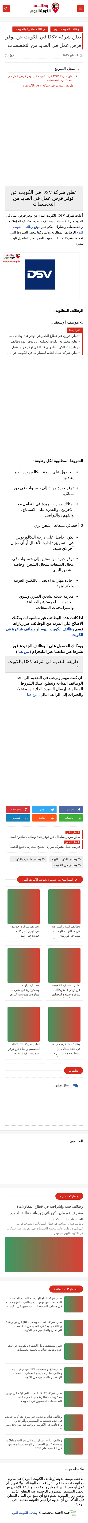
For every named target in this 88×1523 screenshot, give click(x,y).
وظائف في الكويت (67, 865)
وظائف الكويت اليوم (67, 29)
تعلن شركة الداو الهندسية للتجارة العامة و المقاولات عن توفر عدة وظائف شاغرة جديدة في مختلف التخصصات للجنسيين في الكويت (33, 1302)
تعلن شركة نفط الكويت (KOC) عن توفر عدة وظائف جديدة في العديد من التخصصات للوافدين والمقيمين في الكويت (34, 1326)
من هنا (23, 651)
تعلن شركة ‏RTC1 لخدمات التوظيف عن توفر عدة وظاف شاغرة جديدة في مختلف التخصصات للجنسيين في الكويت (34, 1397)
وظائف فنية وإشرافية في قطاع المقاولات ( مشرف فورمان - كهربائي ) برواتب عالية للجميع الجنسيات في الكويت (46, 1212)
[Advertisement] (44, 139)
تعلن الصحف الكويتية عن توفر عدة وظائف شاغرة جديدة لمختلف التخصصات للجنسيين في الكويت (65, 994)
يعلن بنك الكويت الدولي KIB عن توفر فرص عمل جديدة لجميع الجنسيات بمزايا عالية (42, 347)
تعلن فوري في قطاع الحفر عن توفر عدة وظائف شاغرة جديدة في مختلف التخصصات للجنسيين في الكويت (42, 336)
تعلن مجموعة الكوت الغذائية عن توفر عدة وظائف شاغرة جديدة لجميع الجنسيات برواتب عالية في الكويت (42, 341)
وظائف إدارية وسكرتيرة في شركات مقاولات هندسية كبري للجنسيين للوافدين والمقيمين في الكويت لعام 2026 (34, 1444)
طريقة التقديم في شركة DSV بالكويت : (48, 85)
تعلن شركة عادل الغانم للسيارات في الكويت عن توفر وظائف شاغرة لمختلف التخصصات (42, 352)
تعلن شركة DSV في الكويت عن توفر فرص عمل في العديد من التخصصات (40, 78)
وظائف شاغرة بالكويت (30, 29)
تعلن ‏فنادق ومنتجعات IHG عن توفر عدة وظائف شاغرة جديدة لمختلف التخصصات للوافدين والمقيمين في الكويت (36, 1373)
